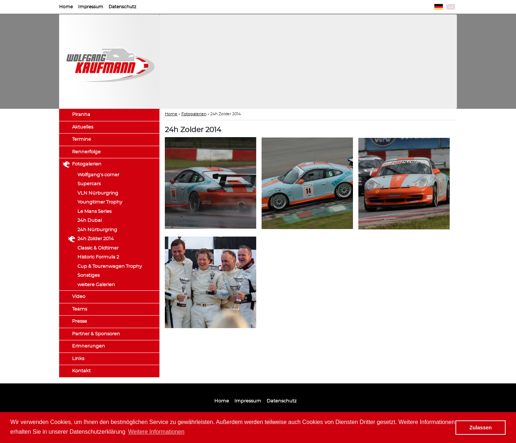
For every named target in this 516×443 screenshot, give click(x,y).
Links (78, 358)
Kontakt (81, 371)
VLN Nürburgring (97, 193)
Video (78, 296)
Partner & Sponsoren (96, 334)
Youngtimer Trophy (99, 202)
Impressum (90, 7)
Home (66, 7)
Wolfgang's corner (98, 175)
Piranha (81, 114)
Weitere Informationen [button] (156, 432)
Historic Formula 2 (98, 257)
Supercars (89, 184)
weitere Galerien (96, 285)
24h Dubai (89, 220)
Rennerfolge (86, 152)
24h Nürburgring (97, 230)
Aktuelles (82, 127)
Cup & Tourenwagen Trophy (109, 266)
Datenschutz (122, 7)
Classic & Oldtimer (98, 248)
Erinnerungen (88, 346)
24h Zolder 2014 (95, 239)
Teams (79, 309)
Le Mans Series (94, 211)
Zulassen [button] (480, 427)
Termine (81, 139)
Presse (79, 321)
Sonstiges (88, 275)
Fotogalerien (86, 164)
